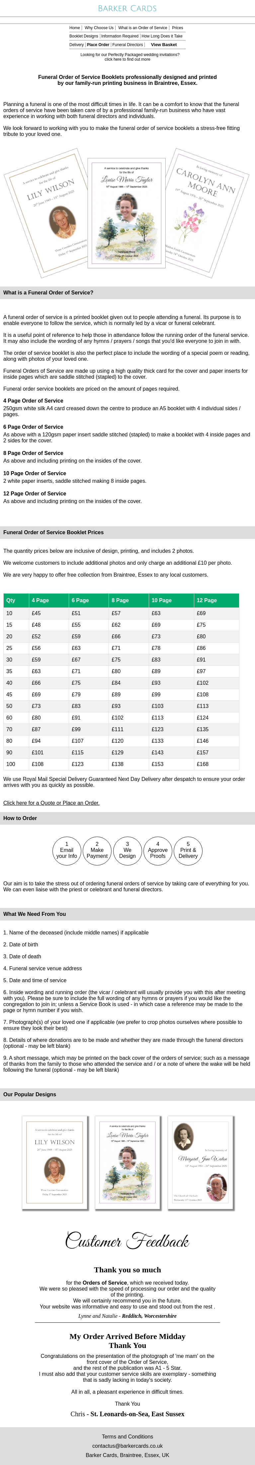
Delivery (76, 44)
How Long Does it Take (161, 36)
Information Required (119, 36)
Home (74, 28)
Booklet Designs (83, 36)
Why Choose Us (99, 28)
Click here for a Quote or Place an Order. (51, 803)
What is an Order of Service (142, 28)
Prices (177, 28)
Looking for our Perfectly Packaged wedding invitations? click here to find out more (129, 57)
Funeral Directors (127, 44)
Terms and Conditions (127, 1436)
